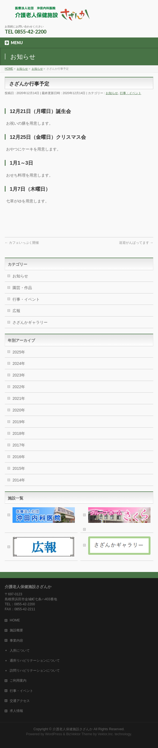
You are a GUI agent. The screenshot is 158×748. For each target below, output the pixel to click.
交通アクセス (20, 701)
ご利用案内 (18, 680)
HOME (15, 620)
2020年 (19, 410)
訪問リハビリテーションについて (35, 670)
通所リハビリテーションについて (35, 660)
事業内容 (16, 640)
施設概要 (16, 630)
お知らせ (112, 93)
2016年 (19, 457)
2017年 (19, 445)
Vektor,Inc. (106, 734)
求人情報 (16, 711)
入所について (20, 650)
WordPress (53, 734)
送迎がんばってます (136, 243)
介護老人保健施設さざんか (73, 729)
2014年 (19, 480)
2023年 (19, 375)
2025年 (19, 352)
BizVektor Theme (79, 734)
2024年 (19, 363)
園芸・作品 (22, 287)
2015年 (19, 468)
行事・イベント (130, 93)
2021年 (19, 398)
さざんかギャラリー (30, 322)
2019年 (19, 422)
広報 (16, 310)
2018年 (19, 433)
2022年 (19, 387)
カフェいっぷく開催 (22, 243)
